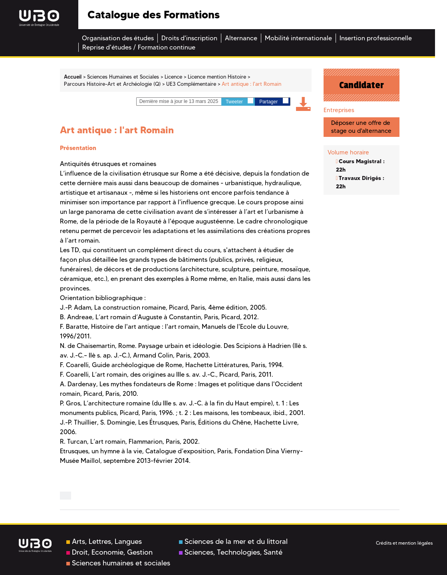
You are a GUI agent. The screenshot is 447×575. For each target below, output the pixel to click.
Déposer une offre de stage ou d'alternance (361, 126)
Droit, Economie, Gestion (109, 552)
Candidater (361, 85)
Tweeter (239, 101)
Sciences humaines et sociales (118, 563)
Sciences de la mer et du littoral (233, 541)
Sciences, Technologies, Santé (230, 552)
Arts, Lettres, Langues (104, 541)
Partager (273, 101)
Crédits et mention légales (404, 543)
